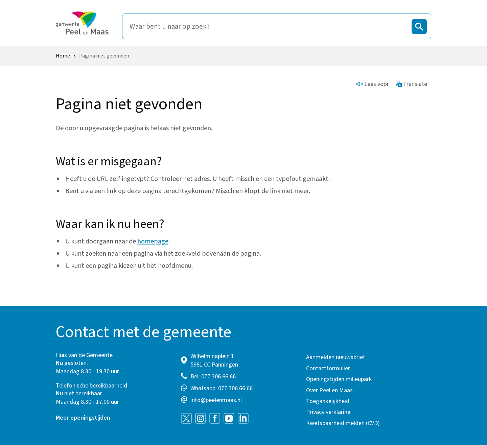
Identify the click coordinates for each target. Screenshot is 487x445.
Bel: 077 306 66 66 (213, 376)
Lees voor (372, 84)
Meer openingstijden (83, 418)
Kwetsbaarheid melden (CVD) (343, 423)
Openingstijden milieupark (339, 379)
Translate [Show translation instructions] (411, 84)
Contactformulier (328, 368)
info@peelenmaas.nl (216, 400)
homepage (152, 241)
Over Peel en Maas (329, 390)
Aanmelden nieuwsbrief (335, 357)
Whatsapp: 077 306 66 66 (221, 388)
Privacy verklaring (328, 412)
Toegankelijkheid (327, 401)
